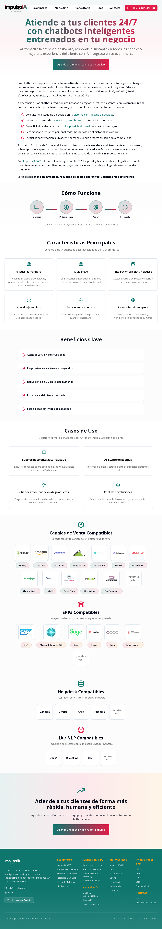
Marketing (62, 8)
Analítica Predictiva (91, 880)
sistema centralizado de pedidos (93, 114)
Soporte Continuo (91, 904)
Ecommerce (41, 8)
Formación (88, 900)
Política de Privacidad (123, 918)
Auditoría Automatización (90, 894)
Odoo (138, 873)
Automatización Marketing (90, 875)
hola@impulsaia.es (16, 888)
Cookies (153, 918)
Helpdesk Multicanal (77, 126)
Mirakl (112, 869)
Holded (139, 869)
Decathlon (114, 890)
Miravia (113, 877)
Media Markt (115, 886)
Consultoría (83, 8)
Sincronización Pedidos (67, 869)
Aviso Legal (141, 918)
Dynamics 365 (142, 886)
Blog (100, 8)
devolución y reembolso (66, 120)
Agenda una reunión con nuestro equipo (81, 64)
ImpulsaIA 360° (32, 161)
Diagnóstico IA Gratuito (146, 902)
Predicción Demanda (66, 877)
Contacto (115, 8)
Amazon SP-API (117, 865)
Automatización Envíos (67, 873)
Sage (138, 881)
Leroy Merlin (115, 882)
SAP (137, 877)
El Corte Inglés (116, 873)
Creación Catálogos (92, 869)
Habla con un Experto (19, 900)
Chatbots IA (62, 886)
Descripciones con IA (92, 865)
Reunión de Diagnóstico (141, 7)
